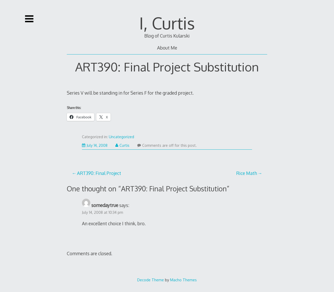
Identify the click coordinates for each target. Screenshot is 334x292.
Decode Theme (150, 279)
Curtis (122, 145)
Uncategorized (121, 137)
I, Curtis (167, 22)
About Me (167, 48)
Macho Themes (183, 279)
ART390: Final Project (99, 173)
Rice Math (246, 173)
